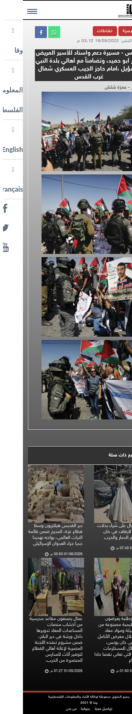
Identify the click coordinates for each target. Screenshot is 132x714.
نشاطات (82, 31)
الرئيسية (108, 31)
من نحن (48, 709)
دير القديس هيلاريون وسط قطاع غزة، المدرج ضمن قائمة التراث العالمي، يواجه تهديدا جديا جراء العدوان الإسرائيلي (32, 535)
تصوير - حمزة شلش (101, 87)
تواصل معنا (80, 709)
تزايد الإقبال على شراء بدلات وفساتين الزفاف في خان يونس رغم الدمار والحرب (99, 532)
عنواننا (62, 709)
